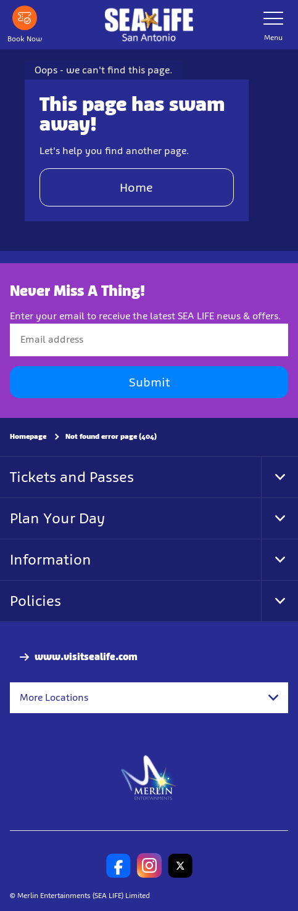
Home (136, 187)
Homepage (28, 436)
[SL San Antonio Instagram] (149, 865)
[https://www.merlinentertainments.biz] (149, 776)
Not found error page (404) (111, 436)
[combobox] (149, 697)
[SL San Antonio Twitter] (180, 865)
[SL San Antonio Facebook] (118, 865)
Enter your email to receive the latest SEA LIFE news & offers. (145, 316)
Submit (149, 382)
